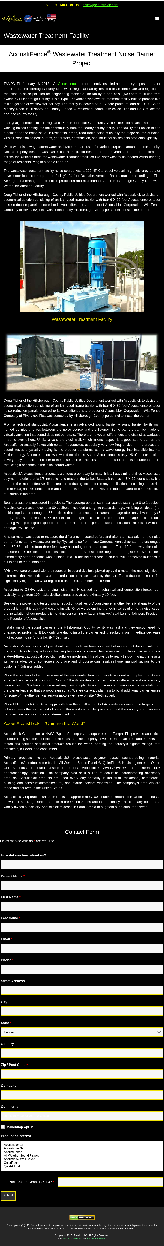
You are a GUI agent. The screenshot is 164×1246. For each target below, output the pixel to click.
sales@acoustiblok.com (100, 5)
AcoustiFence (82, 1152)
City (4, 1002)
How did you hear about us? (23, 855)
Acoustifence (68, 84)
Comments (9, 1107)
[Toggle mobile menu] (159, 19)
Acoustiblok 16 (82, 1145)
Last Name (10, 918)
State (6, 1023)
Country (7, 1044)
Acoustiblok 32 (82, 1148)
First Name (11, 897)
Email (6, 939)
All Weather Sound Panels (82, 1156)
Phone (7, 960)
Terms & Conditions (73, 1238)
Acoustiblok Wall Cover (82, 1159)
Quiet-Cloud (82, 1166)
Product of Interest (16, 1136)
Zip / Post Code (14, 1065)
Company (8, 1086)
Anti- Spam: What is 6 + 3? (32, 1182)
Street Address (13, 981)
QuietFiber (82, 1163)
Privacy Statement (96, 1238)
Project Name (13, 876)
